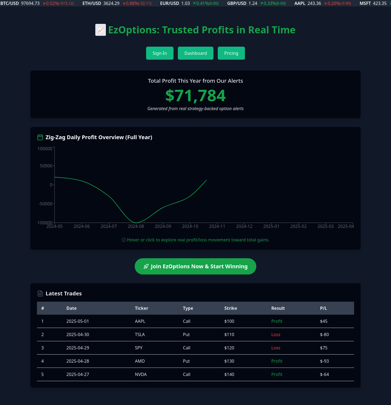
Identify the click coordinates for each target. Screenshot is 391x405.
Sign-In (160, 53)
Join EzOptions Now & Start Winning (195, 266)
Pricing (231, 53)
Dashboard (195, 53)
